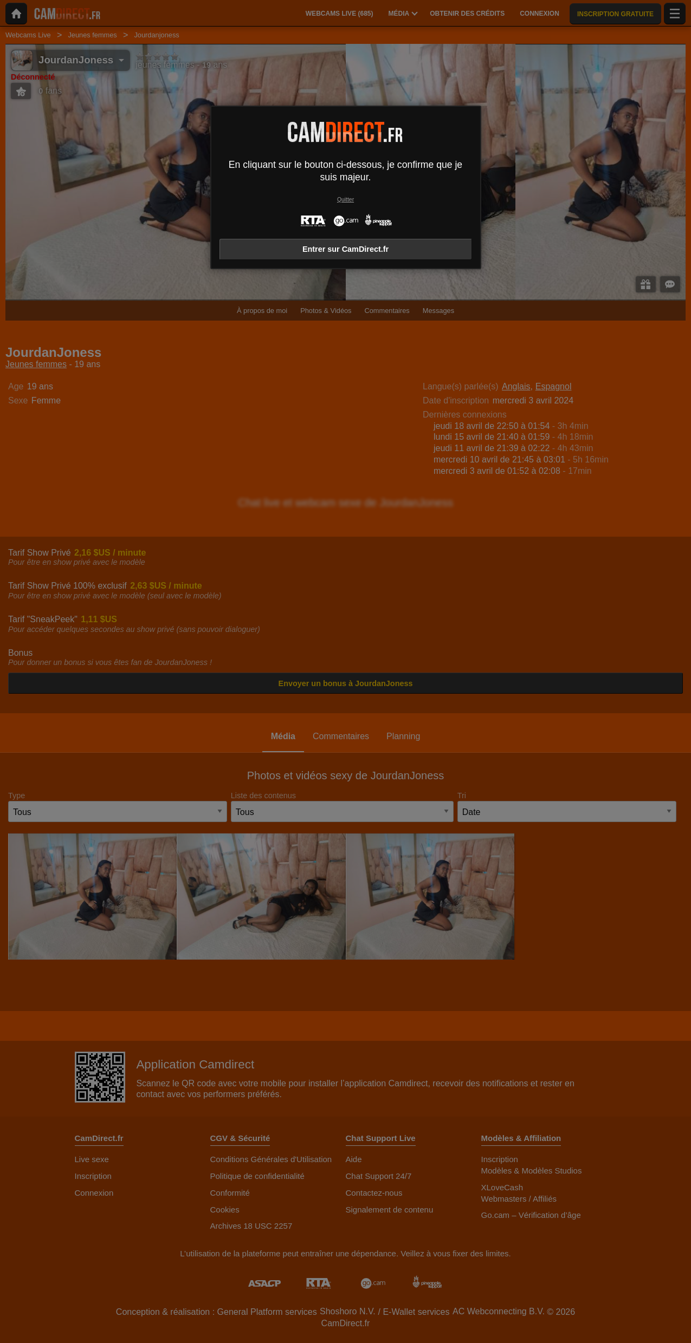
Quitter (345, 200)
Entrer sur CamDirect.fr (345, 249)
